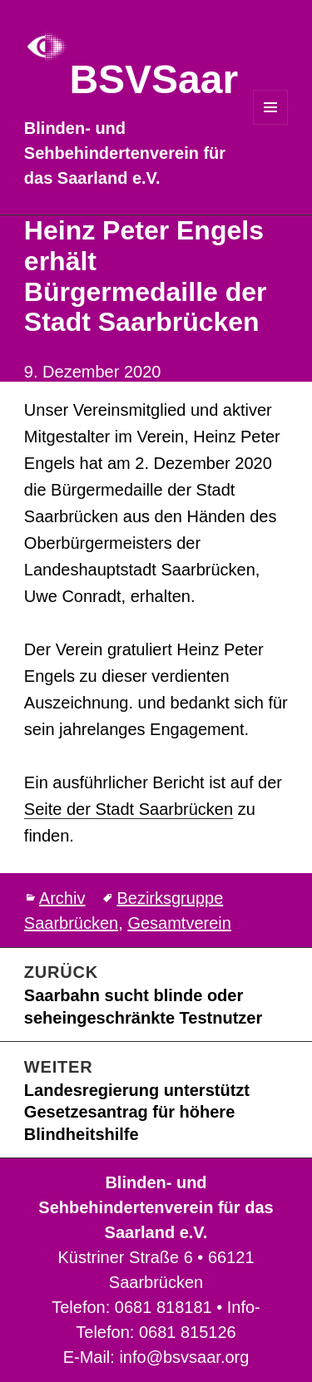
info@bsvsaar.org (184, 1357)
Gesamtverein (179, 923)
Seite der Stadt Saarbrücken (128, 809)
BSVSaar (153, 79)
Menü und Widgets (271, 124)
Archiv (62, 898)
